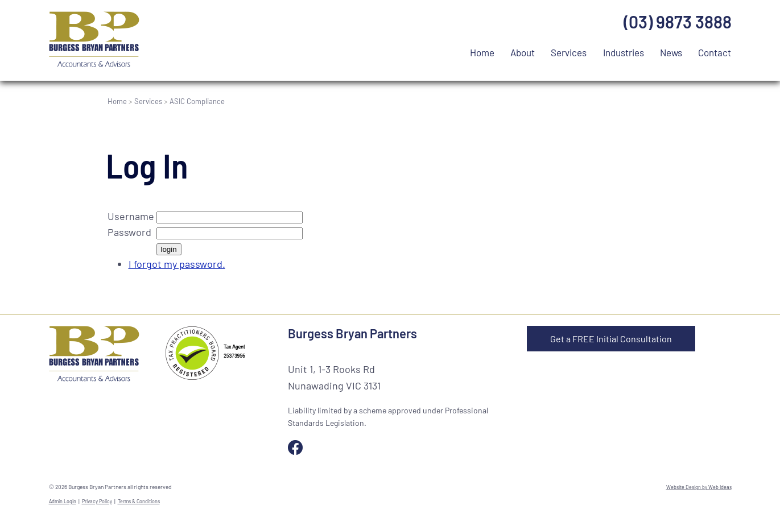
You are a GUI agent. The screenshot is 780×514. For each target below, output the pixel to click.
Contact (714, 52)
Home (482, 52)
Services (569, 52)
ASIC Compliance (197, 101)
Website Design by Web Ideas (699, 487)
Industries (623, 52)
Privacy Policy (97, 501)
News (671, 52)
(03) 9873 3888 (678, 21)
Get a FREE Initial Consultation (611, 338)
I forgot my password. (177, 264)
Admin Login (62, 501)
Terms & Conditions (139, 501)
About (522, 52)
